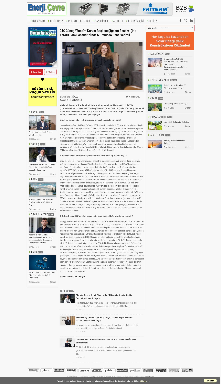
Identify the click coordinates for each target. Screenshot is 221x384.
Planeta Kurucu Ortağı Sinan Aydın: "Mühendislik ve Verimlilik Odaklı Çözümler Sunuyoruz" (42, 167)
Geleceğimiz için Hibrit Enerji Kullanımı (174, 141)
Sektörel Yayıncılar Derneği (107, 377)
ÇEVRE (155, 98)
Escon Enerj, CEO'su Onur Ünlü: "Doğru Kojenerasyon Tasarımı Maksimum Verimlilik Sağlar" (104, 319)
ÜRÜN (35, 252)
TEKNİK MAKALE (41, 214)
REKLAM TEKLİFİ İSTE (78, 20)
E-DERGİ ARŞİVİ (135, 20)
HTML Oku (50, 72)
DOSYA (36, 179)
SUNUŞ (36, 111)
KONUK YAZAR (159, 53)
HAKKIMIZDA (37, 20)
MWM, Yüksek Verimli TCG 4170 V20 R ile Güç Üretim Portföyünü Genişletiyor (42, 275)
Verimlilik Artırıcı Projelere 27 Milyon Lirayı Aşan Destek (175, 86)
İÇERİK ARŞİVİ (55, 20)
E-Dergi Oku (36, 72)
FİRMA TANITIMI (160, 116)
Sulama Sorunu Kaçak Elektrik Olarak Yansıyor (40, 133)
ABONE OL (117, 20)
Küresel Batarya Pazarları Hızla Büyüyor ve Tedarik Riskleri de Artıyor (41, 202)
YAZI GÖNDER (101, 20)
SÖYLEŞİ (37, 144)
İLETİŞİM (151, 20)
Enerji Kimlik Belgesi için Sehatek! (176, 122)
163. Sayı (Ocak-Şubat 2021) (71, 100)
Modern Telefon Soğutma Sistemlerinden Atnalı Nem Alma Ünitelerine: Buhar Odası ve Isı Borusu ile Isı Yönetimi (41, 239)
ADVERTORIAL (159, 135)
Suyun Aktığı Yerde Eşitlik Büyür (176, 103)
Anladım (210, 380)
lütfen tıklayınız (149, 377)
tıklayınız (143, 381)
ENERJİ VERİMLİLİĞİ (162, 80)
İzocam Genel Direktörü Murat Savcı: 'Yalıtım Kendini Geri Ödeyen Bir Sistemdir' (106, 341)
